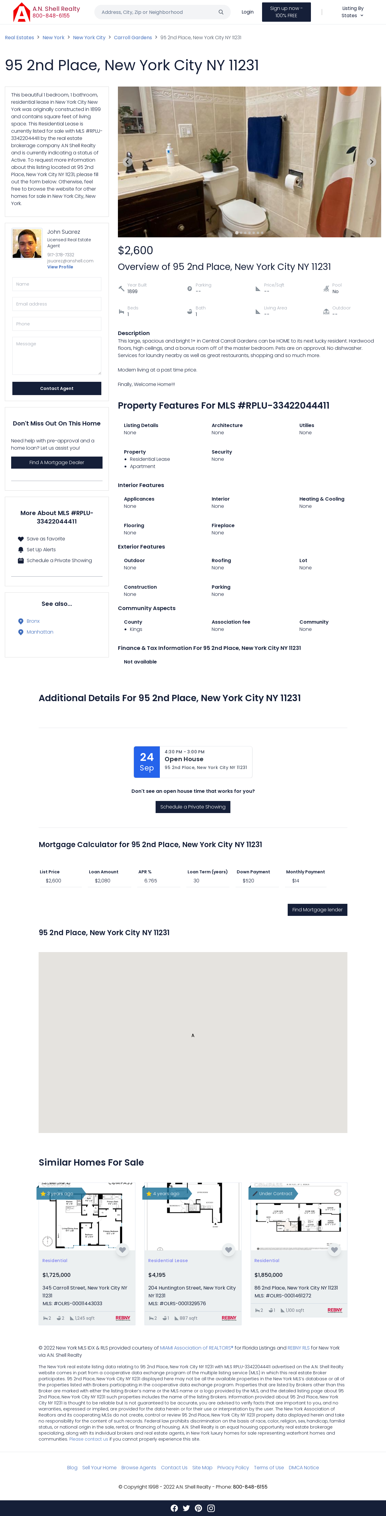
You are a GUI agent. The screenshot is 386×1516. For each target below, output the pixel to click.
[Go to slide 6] (258, 233)
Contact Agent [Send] (57, 388)
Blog (72, 1467)
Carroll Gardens (133, 37)
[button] (193, 1037)
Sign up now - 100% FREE (286, 12)
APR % (145, 872)
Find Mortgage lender (318, 909)
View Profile (60, 267)
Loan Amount (104, 872)
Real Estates (19, 37)
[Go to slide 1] (237, 232)
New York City (89, 37)
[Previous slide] (127, 162)
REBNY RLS (299, 1347)
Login (248, 11)
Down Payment (253, 872)
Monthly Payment (305, 872)
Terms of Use (269, 1467)
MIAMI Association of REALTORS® (196, 1347)
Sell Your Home (99, 1467)
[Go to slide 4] (249, 233)
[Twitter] (186, 1508)
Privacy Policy (233, 1467)
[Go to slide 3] (245, 233)
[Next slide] (371, 162)
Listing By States (353, 12)
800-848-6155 (51, 15)
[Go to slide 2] (241, 233)
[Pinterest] (198, 1508)
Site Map (202, 1467)
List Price (50, 872)
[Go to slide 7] (262, 233)
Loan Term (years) (208, 872)
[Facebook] (174, 1508)
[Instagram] (211, 1508)
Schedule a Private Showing (193, 806)
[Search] (221, 12)
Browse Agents (139, 1467)
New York (54, 37)
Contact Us (174, 1467)
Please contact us (88, 1439)
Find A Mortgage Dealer (57, 462)
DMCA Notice (304, 1467)
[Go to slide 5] (254, 233)
